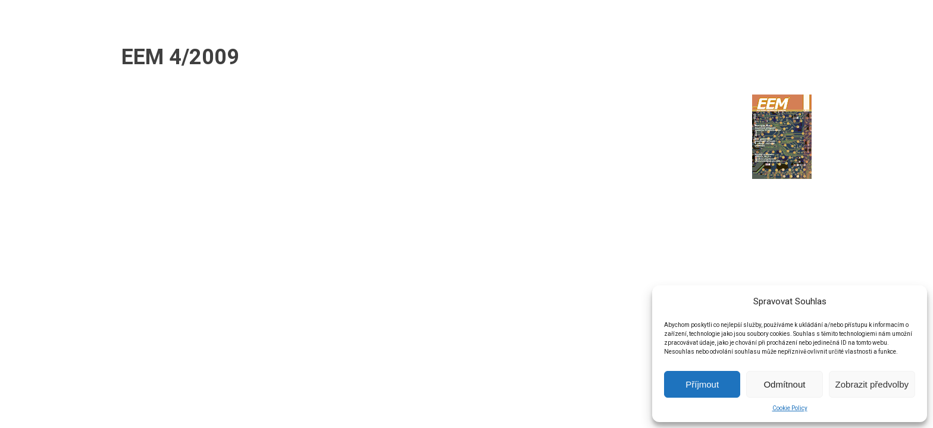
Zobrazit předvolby (872, 384)
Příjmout (702, 384)
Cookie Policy (789, 408)
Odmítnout (784, 384)
